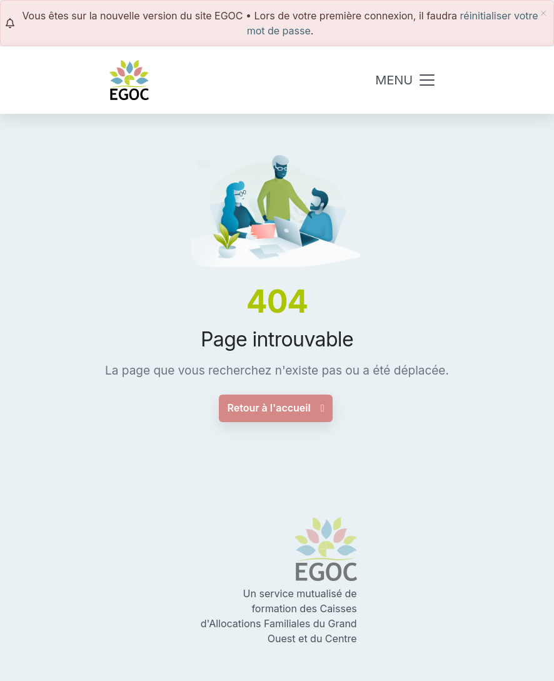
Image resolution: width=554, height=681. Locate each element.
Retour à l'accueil (275, 407)
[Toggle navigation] (406, 80)
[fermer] (543, 13)
